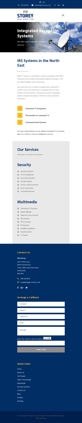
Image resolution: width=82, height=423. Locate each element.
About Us (20, 372)
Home (19, 369)
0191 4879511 (25, 5)
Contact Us (21, 390)
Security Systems (23, 387)
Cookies (20, 397)
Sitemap (20, 401)
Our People (21, 376)
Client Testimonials (24, 379)
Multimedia (21, 383)
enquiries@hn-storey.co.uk (43, 5)
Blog (18, 394)
